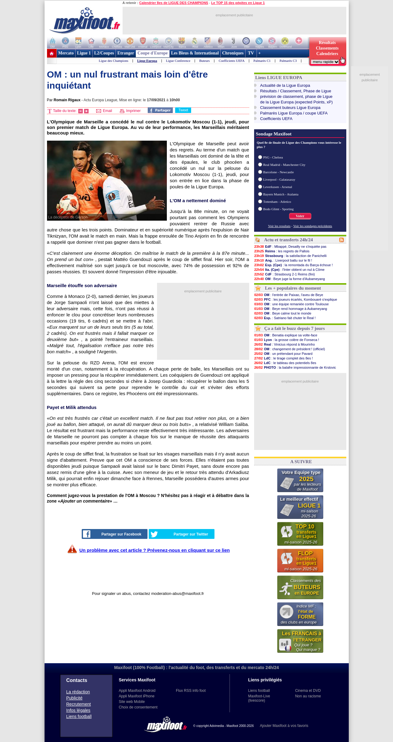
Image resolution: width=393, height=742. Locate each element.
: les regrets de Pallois (282, 251)
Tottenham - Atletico (277, 201)
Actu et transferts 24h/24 (288, 239)
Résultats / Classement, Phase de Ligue (295, 91)
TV (251, 53)
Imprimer (130, 111)
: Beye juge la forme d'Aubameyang (289, 279)
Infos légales (78, 710)
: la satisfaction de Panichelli (290, 256)
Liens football (79, 716)
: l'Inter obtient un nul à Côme (289, 269)
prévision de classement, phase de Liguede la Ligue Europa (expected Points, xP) (296, 99)
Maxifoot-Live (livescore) (259, 698)
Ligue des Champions (113, 60)
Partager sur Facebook (112, 534)
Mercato (66, 53)
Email (104, 111)
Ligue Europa (147, 60)
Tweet (183, 110)
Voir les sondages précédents (312, 226)
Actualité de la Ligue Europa (285, 85)
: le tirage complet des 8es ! (283, 358)
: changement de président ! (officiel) (289, 349)
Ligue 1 (84, 53)
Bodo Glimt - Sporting (278, 209)
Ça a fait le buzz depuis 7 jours (294, 328)
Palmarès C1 (262, 60)
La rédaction (78, 691)
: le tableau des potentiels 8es (285, 363)
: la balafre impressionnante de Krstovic (295, 367)
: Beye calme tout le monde (283, 313)
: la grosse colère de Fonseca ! (286, 340)
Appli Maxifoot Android (137, 690)
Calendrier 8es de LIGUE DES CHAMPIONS (173, 3)
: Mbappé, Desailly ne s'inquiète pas (290, 246)
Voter (300, 216)
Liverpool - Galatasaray (279, 179)
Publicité (74, 698)
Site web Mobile (132, 702)
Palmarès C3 (288, 60)
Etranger (125, 53)
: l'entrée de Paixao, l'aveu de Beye (288, 295)
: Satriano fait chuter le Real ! (285, 318)
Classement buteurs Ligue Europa (290, 107)
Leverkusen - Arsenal (277, 187)
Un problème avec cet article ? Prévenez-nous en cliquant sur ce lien (154, 550)
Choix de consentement (138, 707)
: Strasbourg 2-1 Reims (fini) (284, 274)
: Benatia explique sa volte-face (285, 335)
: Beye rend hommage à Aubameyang (290, 309)
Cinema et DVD (307, 690)
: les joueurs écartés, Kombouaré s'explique (295, 299)
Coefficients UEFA (232, 60)
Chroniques (233, 53)
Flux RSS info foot (191, 690)
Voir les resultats (279, 226)
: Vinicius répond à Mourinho (284, 344)
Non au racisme (308, 696)
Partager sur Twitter (179, 534)
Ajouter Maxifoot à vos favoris (284, 726)
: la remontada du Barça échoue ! (293, 265)
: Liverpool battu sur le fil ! (283, 260)
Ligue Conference (178, 60)
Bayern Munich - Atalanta (281, 194)
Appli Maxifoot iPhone (137, 696)
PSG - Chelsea (273, 157)
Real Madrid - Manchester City (284, 164)
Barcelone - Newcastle (278, 172)
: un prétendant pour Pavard (283, 353)
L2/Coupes (104, 53)
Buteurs (204, 60)
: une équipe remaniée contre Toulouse (291, 304)
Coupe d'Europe (153, 53)
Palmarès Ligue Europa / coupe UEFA (294, 113)
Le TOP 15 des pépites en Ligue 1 (238, 3)
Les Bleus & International (195, 53)
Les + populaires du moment (293, 288)
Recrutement (78, 704)
